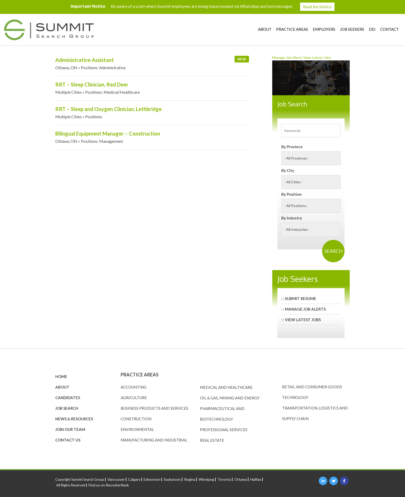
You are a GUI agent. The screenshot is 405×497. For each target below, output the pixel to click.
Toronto (224, 479)
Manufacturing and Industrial (154, 440)
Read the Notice (317, 6)
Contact (389, 29)
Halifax (255, 479)
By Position (291, 194)
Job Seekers (352, 29)
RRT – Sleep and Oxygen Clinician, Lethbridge (108, 109)
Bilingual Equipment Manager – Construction (107, 133)
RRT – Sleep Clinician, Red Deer (91, 84)
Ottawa (240, 479)
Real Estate (212, 440)
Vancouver (116, 479)
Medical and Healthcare (226, 387)
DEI (372, 29)
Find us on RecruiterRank (109, 485)
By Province (292, 146)
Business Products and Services (154, 408)
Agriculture (134, 397)
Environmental (137, 429)
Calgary (134, 479)
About (264, 29)
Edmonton (152, 479)
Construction (136, 418)
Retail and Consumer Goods (312, 386)
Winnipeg (206, 479)
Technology (295, 397)
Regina (189, 479)
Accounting (133, 387)
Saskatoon (172, 479)
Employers (324, 29)
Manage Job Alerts (287, 57)
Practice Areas (292, 29)
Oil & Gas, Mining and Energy (230, 398)
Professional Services (223, 429)
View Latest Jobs (317, 57)
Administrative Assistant (84, 60)
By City (287, 170)
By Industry (291, 218)
